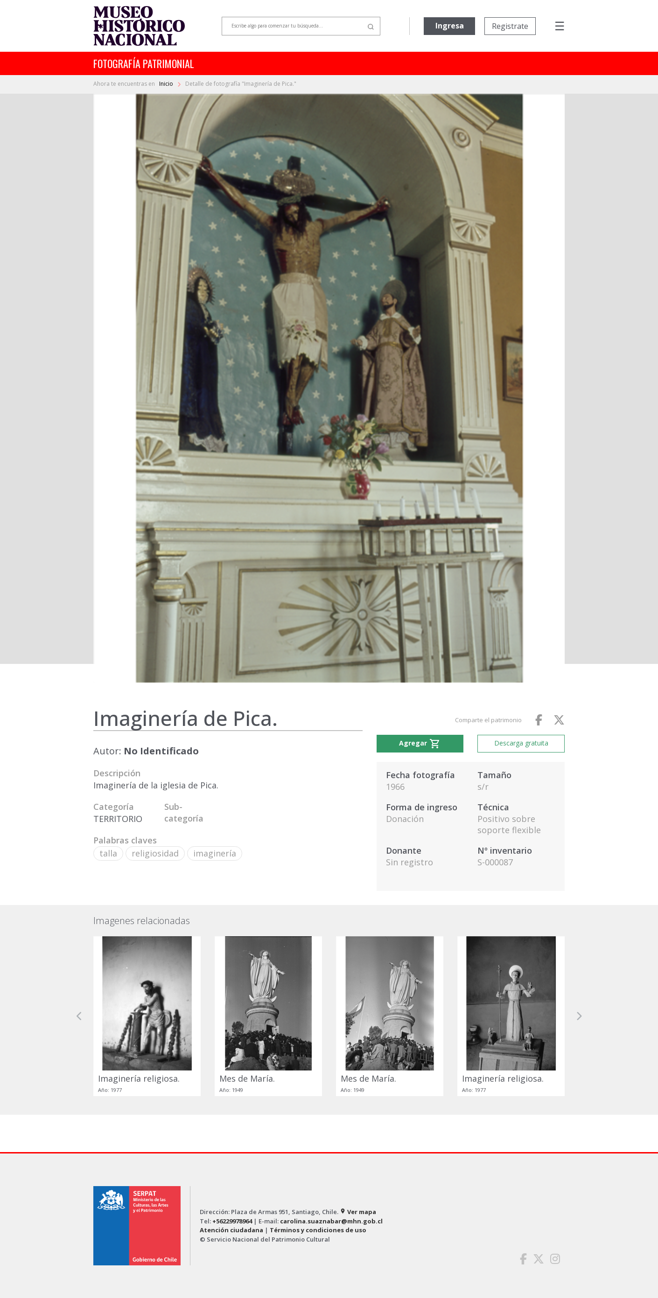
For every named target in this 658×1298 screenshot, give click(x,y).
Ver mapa (358, 1212)
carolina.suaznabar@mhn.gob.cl (331, 1221)
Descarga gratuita (521, 743)
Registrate (510, 26)
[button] (79, 1016)
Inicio (167, 84)
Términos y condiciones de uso (318, 1230)
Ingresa (449, 26)
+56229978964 (232, 1221)
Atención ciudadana (231, 1230)
